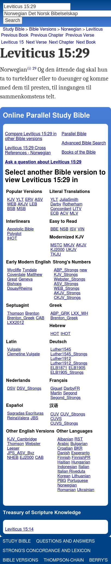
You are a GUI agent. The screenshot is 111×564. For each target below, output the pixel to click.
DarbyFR (72, 388)
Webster (32, 444)
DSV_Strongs (29, 388)
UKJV (71, 250)
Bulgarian (78, 444)
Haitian (64, 462)
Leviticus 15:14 (19, 529)
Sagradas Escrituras (25, 413)
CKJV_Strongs (67, 298)
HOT (54, 334)
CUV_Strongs (72, 414)
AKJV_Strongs (67, 293)
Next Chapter (61, 42)
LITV (77, 209)
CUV (54, 414)
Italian (83, 467)
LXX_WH (79, 313)
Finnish (64, 458)
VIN (81, 229)
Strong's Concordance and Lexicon (46, 551)
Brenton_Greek (20, 318)
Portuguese (77, 481)
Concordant (60, 209)
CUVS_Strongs (64, 423)
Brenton (32, 313)
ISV (73, 229)
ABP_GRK (60, 313)
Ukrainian (85, 490)
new (83, 270)
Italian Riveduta (71, 471)
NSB (64, 229)
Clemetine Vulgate (23, 354)
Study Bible (13, 29)
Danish (64, 453)
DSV (11, 388)
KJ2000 (57, 250)
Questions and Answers (65, 541)
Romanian (67, 490)
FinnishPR (81, 458)
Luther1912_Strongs (68, 363)
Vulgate (14, 349)
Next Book (86, 42)
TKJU (55, 254)
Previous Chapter (47, 35)
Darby (55, 204)
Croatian (65, 448)
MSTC (56, 245)
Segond (70, 393)
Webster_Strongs (69, 279)
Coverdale (16, 275)
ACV (64, 213)
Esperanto (80, 453)
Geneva (25, 279)
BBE (54, 229)
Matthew (34, 275)
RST (79, 439)
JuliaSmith (68, 200)
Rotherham (72, 204)
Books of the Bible (79, 152)
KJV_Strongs (66, 275)
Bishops (14, 284)
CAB (40, 318)
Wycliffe (14, 270)
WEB (11, 204)
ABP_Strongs (66, 270)
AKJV (23, 204)
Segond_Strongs (65, 398)
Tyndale (30, 270)
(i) (29, 68)
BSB (11, 209)
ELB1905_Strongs (67, 372)
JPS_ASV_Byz (20, 453)
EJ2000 (27, 458)
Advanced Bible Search (84, 143)
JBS (34, 418)
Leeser (13, 448)
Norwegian (71, 29)
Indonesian (67, 467)
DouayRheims (19, 288)
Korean (64, 476)
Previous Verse (80, 35)
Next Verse (36, 42)
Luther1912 (60, 359)
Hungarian (80, 462)
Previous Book (14, 35)
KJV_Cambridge (22, 439)
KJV (11, 200)
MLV (74, 213)
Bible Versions (42, 29)
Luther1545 (60, 349)
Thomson (15, 313)
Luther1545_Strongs (68, 354)
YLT (20, 200)
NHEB (12, 458)
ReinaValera (18, 418)
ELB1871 (58, 368)
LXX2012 (15, 323)
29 (34, 68)
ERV (29, 200)
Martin (56, 393)
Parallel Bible (74, 134)
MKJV (69, 245)
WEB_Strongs (66, 288)
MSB (21, 209)
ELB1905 (77, 368)
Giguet (56, 388)
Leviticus (94, 29)
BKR (78, 448)
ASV (39, 200)
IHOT (12, 238)
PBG (62, 481)
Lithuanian (81, 476)
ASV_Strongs (66, 284)
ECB (54, 213)
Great (12, 279)
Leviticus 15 (12, 42)
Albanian (65, 439)
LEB (33, 204)
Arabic (63, 444)
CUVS (56, 419)
